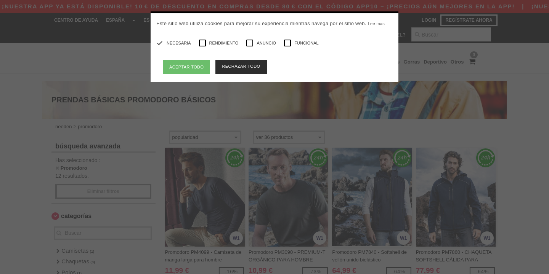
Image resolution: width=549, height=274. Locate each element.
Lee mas (376, 23)
